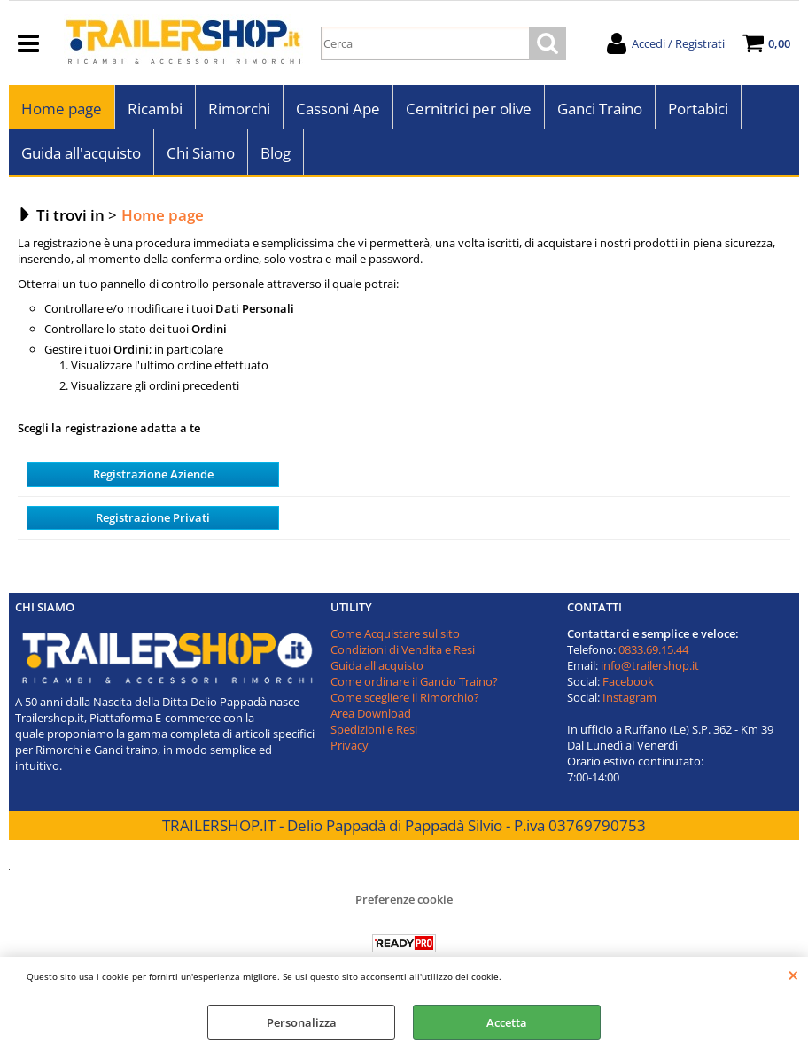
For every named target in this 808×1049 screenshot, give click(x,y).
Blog (275, 153)
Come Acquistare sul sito (395, 633)
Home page (61, 108)
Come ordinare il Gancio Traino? (414, 681)
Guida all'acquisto (81, 153)
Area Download (370, 713)
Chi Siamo (201, 153)
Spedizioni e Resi (373, 729)
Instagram (629, 697)
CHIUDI (793, 974)
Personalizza (302, 1022)
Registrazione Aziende (153, 474)
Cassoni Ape (338, 108)
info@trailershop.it (650, 665)
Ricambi (155, 108)
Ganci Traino (599, 108)
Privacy (349, 745)
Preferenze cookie (404, 899)
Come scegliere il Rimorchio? (404, 697)
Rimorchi (239, 108)
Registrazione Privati (153, 517)
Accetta (506, 1022)
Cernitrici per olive (469, 108)
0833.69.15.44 (653, 649)
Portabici (698, 108)
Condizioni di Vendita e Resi (402, 649)
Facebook (628, 681)
